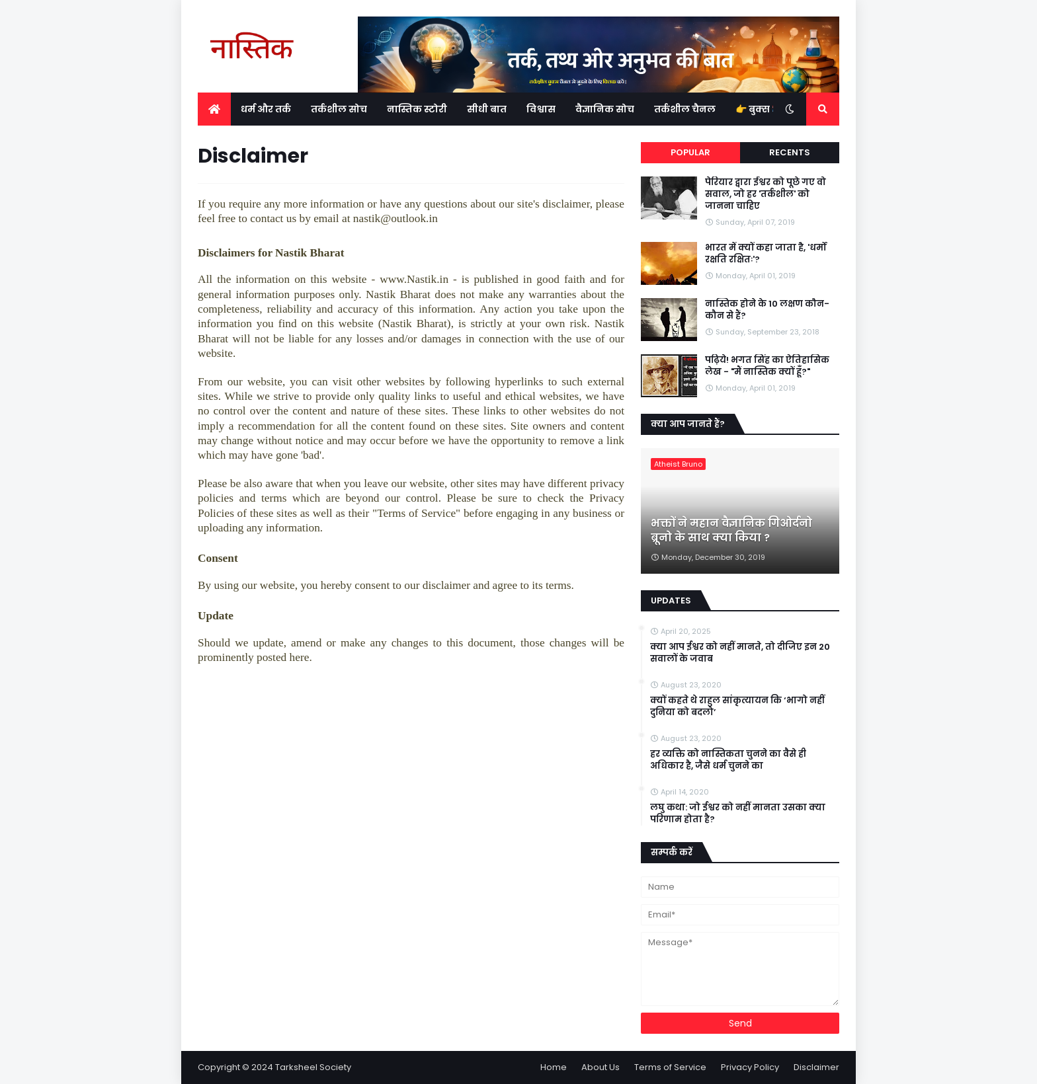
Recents (789, 152)
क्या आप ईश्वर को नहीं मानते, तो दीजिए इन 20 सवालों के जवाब (740, 653)
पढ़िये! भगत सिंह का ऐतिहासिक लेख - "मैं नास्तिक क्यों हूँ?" (767, 366)
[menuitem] (214, 109)
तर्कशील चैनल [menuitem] (685, 109)
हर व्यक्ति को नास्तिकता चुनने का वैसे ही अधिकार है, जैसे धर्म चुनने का (728, 760)
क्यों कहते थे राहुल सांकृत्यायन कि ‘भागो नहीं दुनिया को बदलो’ (737, 706)
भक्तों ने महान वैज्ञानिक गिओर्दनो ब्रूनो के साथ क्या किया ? (731, 530)
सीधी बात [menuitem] (487, 109)
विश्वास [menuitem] (541, 109)
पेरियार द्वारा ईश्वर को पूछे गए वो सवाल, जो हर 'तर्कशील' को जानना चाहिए (765, 194)
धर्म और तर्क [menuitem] (266, 109)
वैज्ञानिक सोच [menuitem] (604, 109)
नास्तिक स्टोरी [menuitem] (417, 109)
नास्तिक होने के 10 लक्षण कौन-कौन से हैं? (767, 310)
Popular (690, 152)
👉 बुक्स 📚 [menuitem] (759, 109)
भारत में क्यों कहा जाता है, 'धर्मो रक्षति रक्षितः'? (765, 254)
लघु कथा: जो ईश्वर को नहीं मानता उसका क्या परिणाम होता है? (737, 814)
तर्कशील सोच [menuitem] (339, 109)
